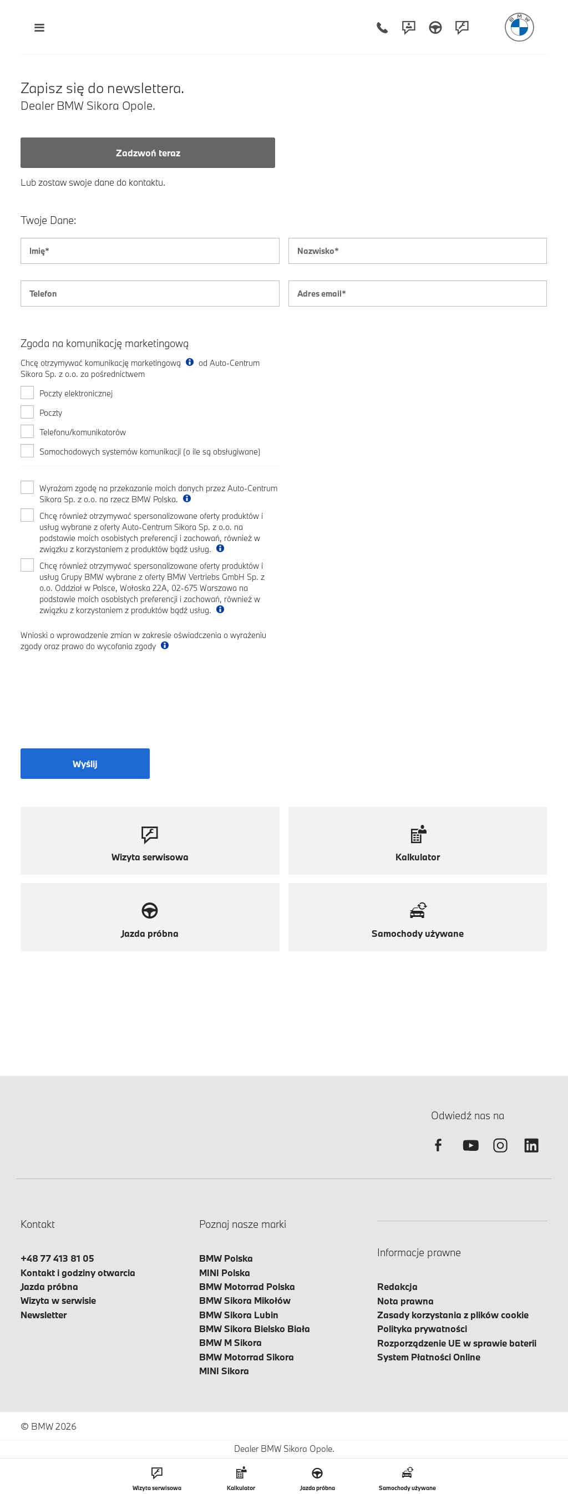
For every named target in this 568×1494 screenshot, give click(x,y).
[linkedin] (531, 1155)
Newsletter (44, 1314)
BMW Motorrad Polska (247, 1286)
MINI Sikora (224, 1370)
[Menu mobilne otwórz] (39, 27)
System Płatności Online (428, 1357)
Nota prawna (405, 1301)
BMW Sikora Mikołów (245, 1300)
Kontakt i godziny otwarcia (78, 1272)
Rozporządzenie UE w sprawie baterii (456, 1343)
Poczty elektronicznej (76, 393)
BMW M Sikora (230, 1342)
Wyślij (85, 763)
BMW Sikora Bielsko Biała (254, 1328)
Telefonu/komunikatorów (82, 432)
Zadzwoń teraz (148, 153)
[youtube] (469, 1155)
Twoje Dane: (49, 220)
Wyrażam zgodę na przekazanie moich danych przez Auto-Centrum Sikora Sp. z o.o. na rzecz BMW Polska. (158, 493)
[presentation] (105, 706)
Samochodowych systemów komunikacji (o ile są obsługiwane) (150, 451)
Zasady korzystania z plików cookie (453, 1314)
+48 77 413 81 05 (57, 1258)
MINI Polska (224, 1272)
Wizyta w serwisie (58, 1300)
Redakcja (397, 1286)
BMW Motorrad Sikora (246, 1357)
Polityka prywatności (422, 1328)
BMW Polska (226, 1258)
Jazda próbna (49, 1286)
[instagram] (500, 1155)
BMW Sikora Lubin (238, 1314)
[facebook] (438, 1155)
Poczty (50, 412)
